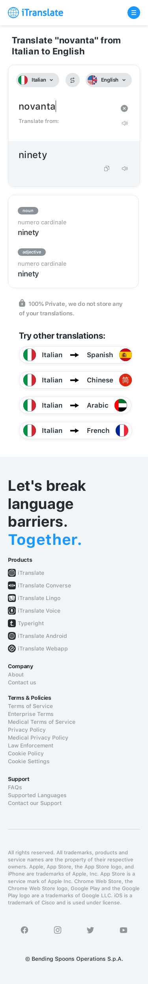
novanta (66, 107)
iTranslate (31, 573)
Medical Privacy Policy (38, 737)
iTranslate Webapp (43, 648)
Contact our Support (35, 803)
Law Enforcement (30, 745)
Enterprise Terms (31, 714)
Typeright (31, 623)
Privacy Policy (27, 730)
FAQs (15, 787)
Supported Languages (37, 795)
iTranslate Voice (39, 611)
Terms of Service (30, 706)
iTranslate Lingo (39, 598)
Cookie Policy (26, 753)
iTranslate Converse (44, 585)
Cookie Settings (29, 761)
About (16, 674)
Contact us (22, 682)
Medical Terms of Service (41, 722)
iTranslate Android (42, 636)
